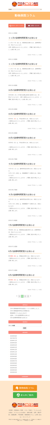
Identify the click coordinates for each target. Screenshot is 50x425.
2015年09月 (13, 356)
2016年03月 (13, 342)
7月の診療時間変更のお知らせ (21, 225)
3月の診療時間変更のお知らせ (18, 317)
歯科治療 (29, 412)
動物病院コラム (29, 414)
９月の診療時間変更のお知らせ (21, 164)
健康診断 (13, 414)
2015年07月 (13, 361)
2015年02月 (13, 372)
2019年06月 (13, 336)
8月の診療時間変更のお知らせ (21, 251)
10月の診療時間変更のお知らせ (22, 90)
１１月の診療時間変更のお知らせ (22, 38)
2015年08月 (13, 358)
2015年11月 (13, 352)
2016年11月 (13, 340)
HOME (11, 410)
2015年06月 (13, 363)
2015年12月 (13, 349)
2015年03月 (13, 370)
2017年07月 (13, 338)
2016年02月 (13, 345)
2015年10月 (13, 354)
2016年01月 (13, 347)
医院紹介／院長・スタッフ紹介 (23, 410)
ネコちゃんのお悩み (19, 412)
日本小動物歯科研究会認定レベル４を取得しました (24, 308)
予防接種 (20, 414)
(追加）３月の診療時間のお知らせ (20, 315)
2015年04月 (13, 367)
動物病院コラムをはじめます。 (19, 313)
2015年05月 (13, 365)
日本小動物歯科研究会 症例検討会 (19, 310)
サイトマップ (26, 417)
